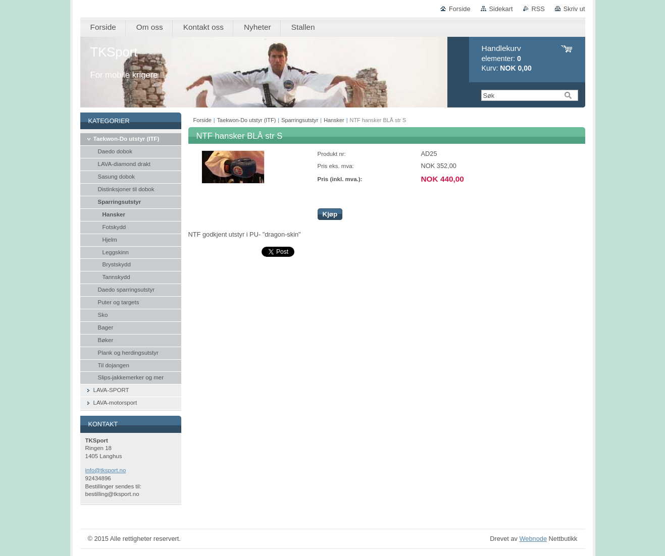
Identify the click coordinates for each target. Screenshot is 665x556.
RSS (538, 9)
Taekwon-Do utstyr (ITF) (246, 120)
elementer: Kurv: (507, 58)
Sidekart (501, 9)
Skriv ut (574, 9)
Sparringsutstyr (299, 120)
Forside (460, 9)
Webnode (533, 538)
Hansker (334, 120)
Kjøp (330, 214)
